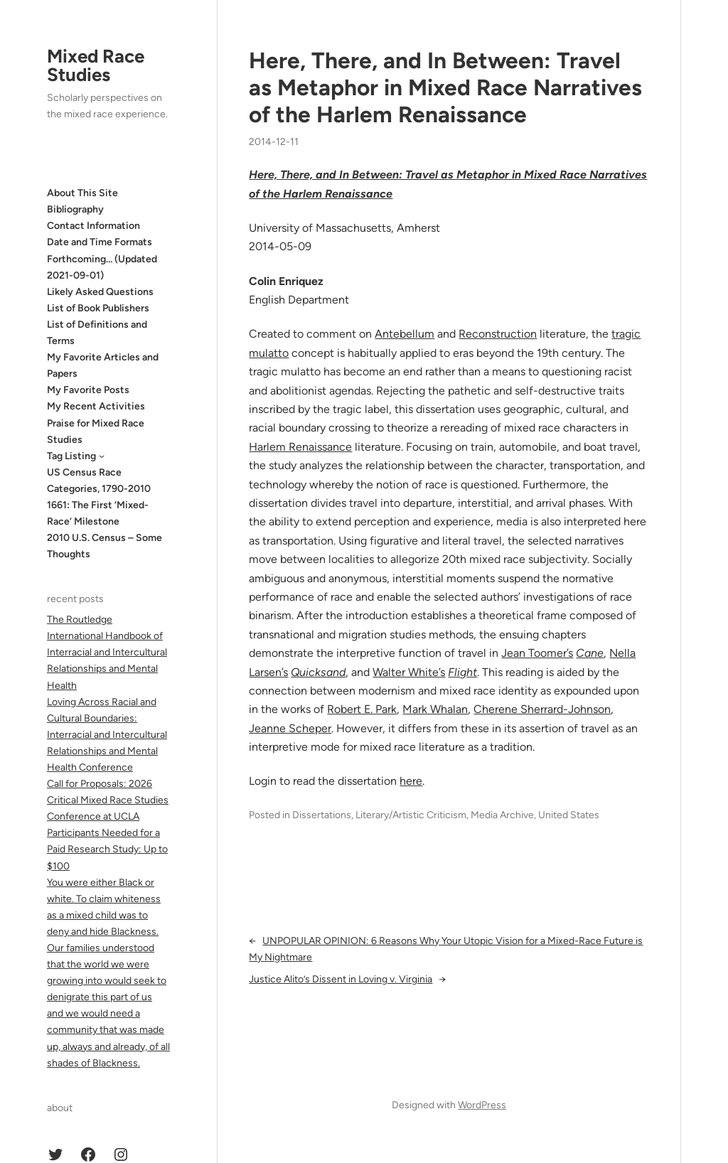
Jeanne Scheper (290, 728)
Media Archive (502, 815)
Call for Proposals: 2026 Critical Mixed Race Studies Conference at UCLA (107, 800)
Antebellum (404, 334)
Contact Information (93, 226)
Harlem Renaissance (300, 447)
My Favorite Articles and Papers (103, 365)
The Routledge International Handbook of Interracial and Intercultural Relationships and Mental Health (107, 652)
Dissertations (321, 815)
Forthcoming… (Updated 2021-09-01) (102, 267)
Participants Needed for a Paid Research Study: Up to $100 (107, 849)
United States (568, 815)
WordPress (482, 1105)
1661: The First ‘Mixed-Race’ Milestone (98, 513)
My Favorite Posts (88, 390)
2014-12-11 (274, 142)
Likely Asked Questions (100, 292)
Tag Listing (71, 456)
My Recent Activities (96, 406)
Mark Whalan (435, 709)
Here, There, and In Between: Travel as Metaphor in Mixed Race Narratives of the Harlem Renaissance (445, 87)
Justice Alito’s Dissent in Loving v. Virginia (340, 979)
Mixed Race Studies (95, 65)
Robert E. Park (362, 709)
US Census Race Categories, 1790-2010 (99, 480)
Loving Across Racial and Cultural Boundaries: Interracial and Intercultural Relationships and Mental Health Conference (107, 734)
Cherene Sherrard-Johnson (542, 709)
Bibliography (75, 209)
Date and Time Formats (99, 242)
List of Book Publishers (98, 308)
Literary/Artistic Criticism (410, 815)
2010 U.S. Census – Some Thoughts (104, 546)
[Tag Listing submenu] (102, 456)
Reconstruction (498, 334)
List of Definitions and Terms (97, 332)
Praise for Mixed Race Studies (95, 431)
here (411, 781)
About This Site (82, 193)
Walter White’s (409, 672)
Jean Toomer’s (537, 653)
